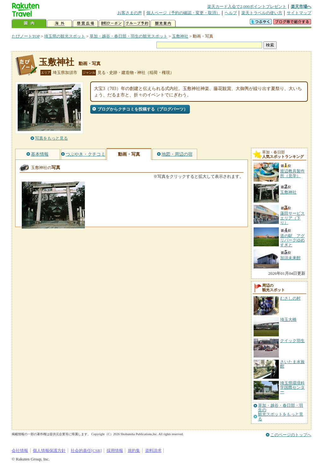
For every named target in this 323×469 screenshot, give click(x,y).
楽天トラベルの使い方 (261, 12)
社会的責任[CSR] (86, 450)
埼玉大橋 (288, 319)
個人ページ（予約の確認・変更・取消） (183, 12)
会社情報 (20, 450)
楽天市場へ (301, 6)
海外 (59, 23)
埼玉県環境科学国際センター (292, 387)
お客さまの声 (129, 12)
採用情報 (115, 450)
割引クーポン (111, 23)
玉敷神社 (180, 36)
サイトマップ (299, 12)
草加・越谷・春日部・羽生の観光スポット (128, 36)
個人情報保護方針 (49, 450)
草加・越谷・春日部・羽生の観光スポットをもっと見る (280, 412)
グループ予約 (137, 23)
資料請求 (153, 450)
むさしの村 (290, 298)
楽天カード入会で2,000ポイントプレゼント (246, 6)
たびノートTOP (26, 36)
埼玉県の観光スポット (64, 36)
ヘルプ (231, 12)
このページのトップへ (290, 434)
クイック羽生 (292, 340)
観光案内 (163, 23)
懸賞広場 (85, 23)
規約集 (134, 450)
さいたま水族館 (292, 364)
